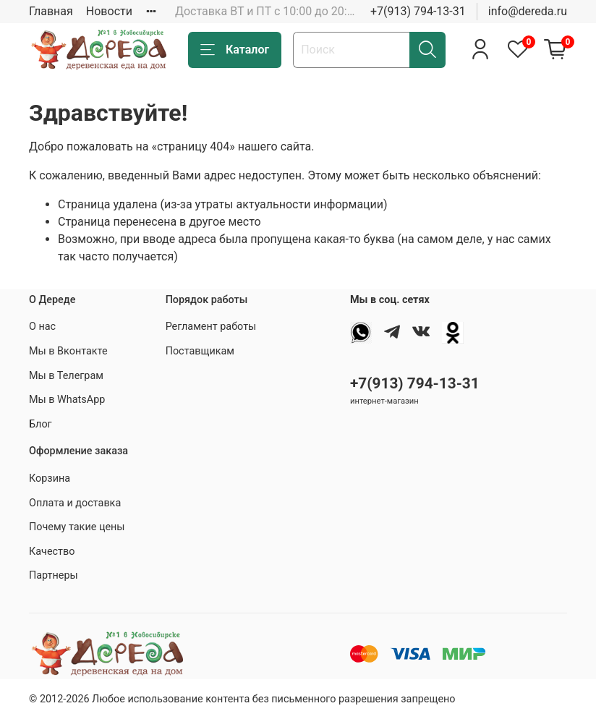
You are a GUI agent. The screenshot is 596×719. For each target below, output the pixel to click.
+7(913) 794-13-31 (418, 11)
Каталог (234, 50)
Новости (109, 11)
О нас (42, 326)
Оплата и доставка (75, 503)
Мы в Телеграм (66, 376)
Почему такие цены (77, 527)
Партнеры (53, 575)
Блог (40, 424)
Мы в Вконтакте (68, 351)
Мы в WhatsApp (67, 399)
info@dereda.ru (527, 11)
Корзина (49, 478)
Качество (51, 551)
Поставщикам (200, 351)
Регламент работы (211, 326)
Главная (51, 11)
